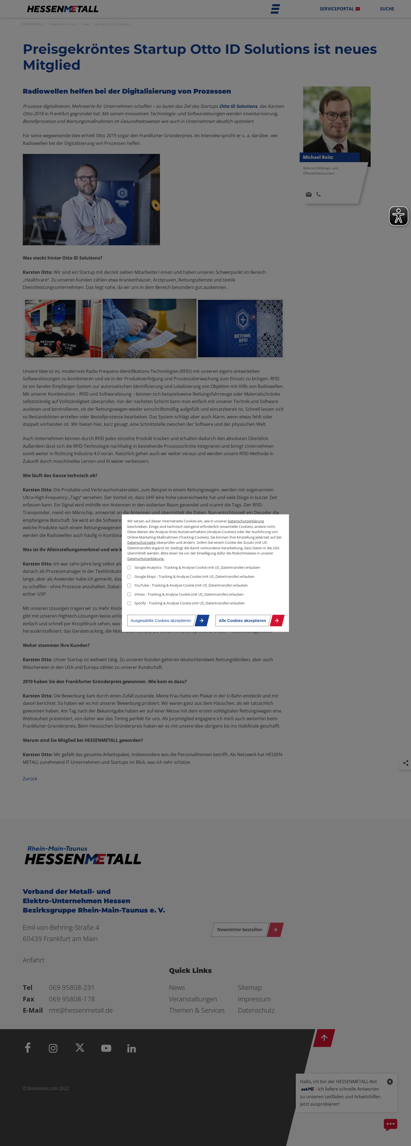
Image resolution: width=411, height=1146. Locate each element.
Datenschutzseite (141, 542)
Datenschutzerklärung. (145, 558)
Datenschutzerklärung (246, 521)
